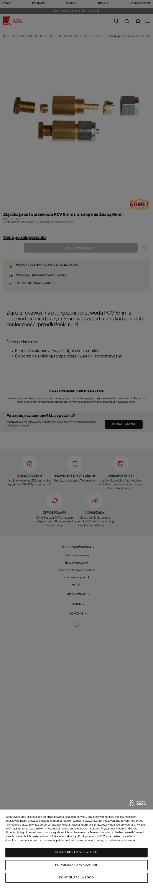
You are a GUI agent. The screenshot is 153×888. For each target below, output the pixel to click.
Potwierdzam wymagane (76, 865)
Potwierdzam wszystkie (76, 852)
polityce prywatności (122, 824)
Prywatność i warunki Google (119, 828)
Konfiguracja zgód (76, 877)
